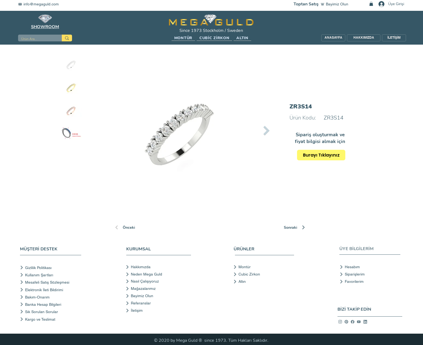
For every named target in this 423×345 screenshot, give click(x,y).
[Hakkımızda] (157, 267)
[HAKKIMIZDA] (363, 37)
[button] (183, 38)
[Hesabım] (368, 267)
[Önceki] (133, 227)
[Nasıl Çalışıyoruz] (157, 281)
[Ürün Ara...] (35, 39)
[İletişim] (157, 310)
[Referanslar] (157, 303)
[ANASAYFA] (333, 37)
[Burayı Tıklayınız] (321, 155)
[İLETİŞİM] (394, 37)
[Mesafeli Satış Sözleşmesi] (52, 282)
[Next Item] (266, 130)
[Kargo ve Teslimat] (52, 319)
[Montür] (262, 267)
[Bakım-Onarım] (52, 297)
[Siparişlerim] (368, 274)
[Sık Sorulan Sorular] (52, 311)
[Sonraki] (303, 227)
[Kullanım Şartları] (52, 274)
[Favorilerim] (368, 281)
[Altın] (262, 281)
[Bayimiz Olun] (335, 4)
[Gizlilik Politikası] (52, 267)
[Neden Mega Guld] (157, 274)
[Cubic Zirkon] (262, 274)
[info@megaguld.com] (42, 4)
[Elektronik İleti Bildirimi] (52, 289)
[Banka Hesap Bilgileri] (52, 304)
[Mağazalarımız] (157, 288)
